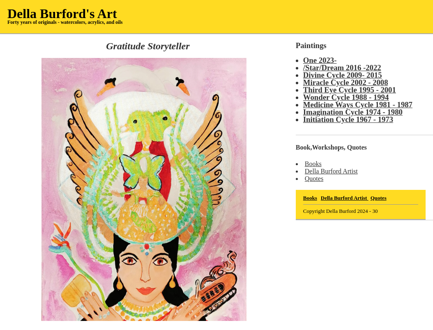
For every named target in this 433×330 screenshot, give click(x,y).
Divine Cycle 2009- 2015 (342, 75)
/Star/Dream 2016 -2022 (342, 67)
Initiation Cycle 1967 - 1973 (348, 119)
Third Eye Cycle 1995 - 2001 (349, 89)
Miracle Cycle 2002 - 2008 (345, 82)
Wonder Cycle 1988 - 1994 (346, 97)
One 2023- (320, 60)
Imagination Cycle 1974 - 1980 (353, 112)
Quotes (314, 178)
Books (313, 163)
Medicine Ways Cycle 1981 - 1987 (357, 104)
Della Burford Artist (331, 171)
